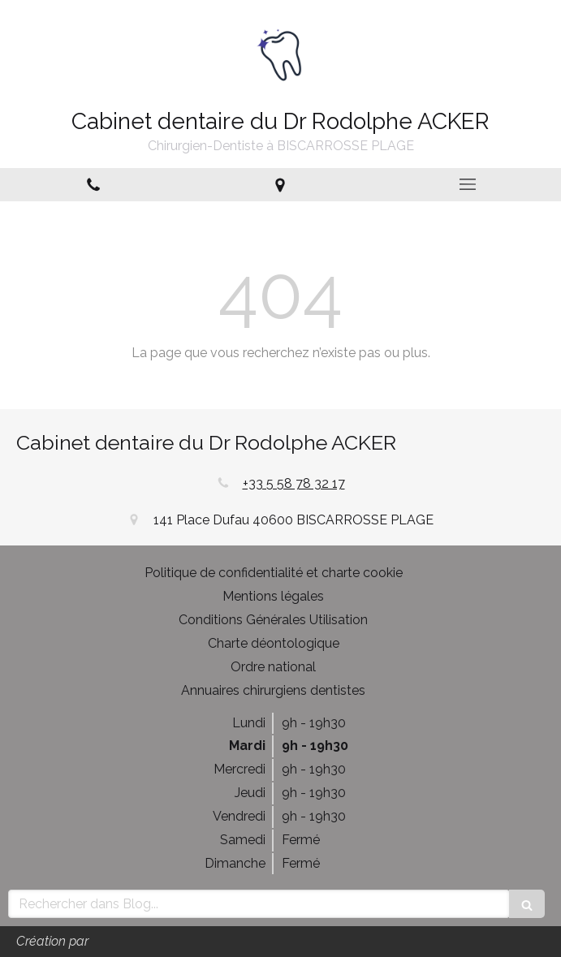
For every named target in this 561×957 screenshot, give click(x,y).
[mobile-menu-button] (467, 184)
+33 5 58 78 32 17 (294, 483)
